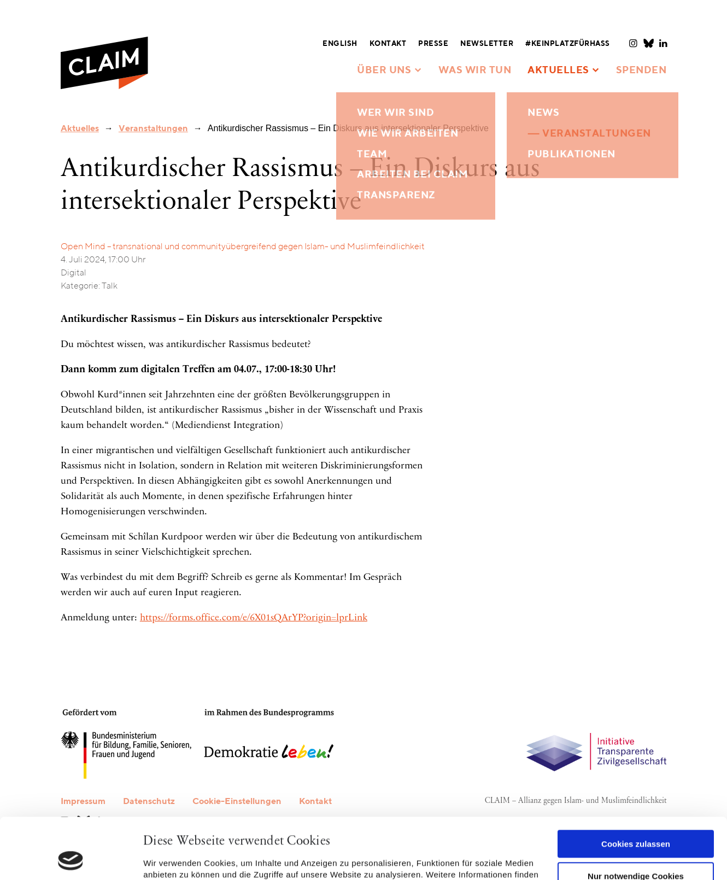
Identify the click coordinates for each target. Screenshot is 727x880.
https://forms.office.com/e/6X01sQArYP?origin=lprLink (253, 618)
